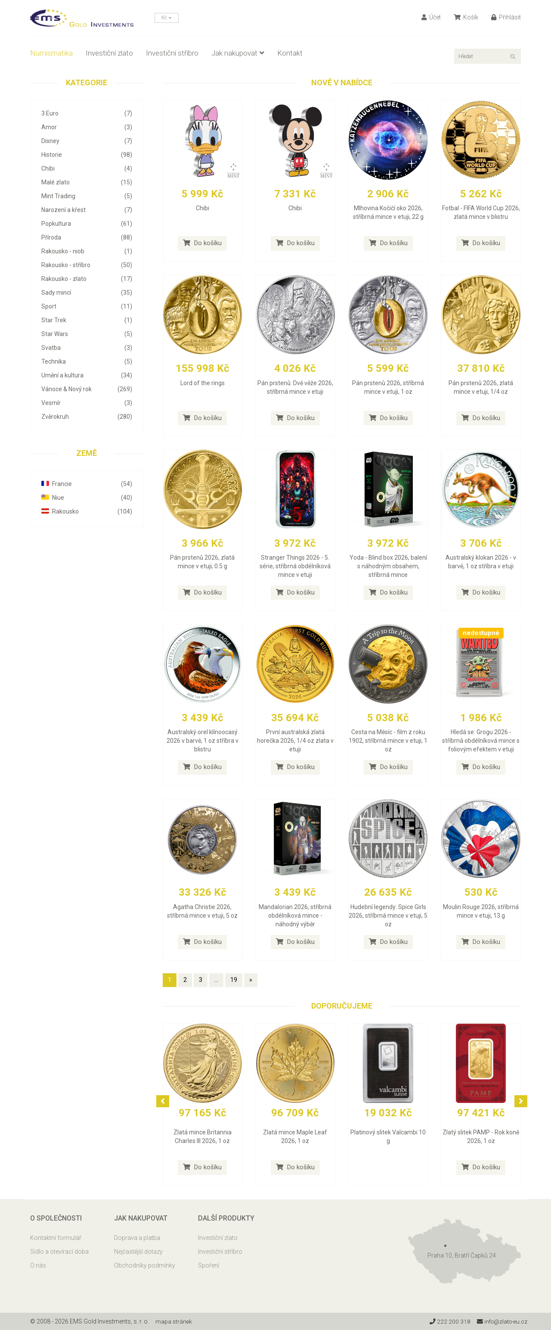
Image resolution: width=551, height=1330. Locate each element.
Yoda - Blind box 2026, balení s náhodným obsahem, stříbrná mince (388, 566)
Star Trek (86, 320)
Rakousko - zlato (86, 278)
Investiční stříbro (172, 53)
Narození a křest (86, 210)
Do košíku (202, 243)
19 (233, 979)
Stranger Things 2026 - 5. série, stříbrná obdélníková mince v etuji (295, 566)
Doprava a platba (137, 1237)
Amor (86, 127)
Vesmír (86, 403)
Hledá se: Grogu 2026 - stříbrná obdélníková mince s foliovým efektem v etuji (481, 741)
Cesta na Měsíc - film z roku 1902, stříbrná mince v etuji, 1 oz (388, 741)
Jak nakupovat (237, 53)
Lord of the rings (202, 383)
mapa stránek (174, 1321)
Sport (86, 306)
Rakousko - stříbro (86, 265)
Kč (166, 18)
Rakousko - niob (86, 251)
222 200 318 (447, 1321)
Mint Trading (86, 196)
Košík (466, 17)
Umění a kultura (86, 375)
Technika (86, 361)
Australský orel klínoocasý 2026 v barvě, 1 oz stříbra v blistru (202, 741)
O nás (38, 1265)
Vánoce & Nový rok (86, 389)
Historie (86, 154)
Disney (86, 141)
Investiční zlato (109, 53)
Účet (431, 17)
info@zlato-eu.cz (500, 1321)
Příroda (86, 237)
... (216, 979)
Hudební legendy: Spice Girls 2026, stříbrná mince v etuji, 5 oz (388, 915)
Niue (86, 497)
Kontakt (290, 53)
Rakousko (86, 511)
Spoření (208, 1265)
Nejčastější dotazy (138, 1251)
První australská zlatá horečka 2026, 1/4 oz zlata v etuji (295, 741)
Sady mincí (86, 292)
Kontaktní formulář (55, 1237)
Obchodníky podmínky (144, 1265)
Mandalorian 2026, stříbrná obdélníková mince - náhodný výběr (295, 915)
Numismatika (51, 53)
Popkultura (86, 223)
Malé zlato (86, 182)
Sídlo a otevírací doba (59, 1251)
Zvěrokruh (86, 416)
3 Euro (86, 113)
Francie (86, 484)
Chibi (86, 168)
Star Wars (86, 334)
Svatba (86, 347)
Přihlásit (506, 17)
